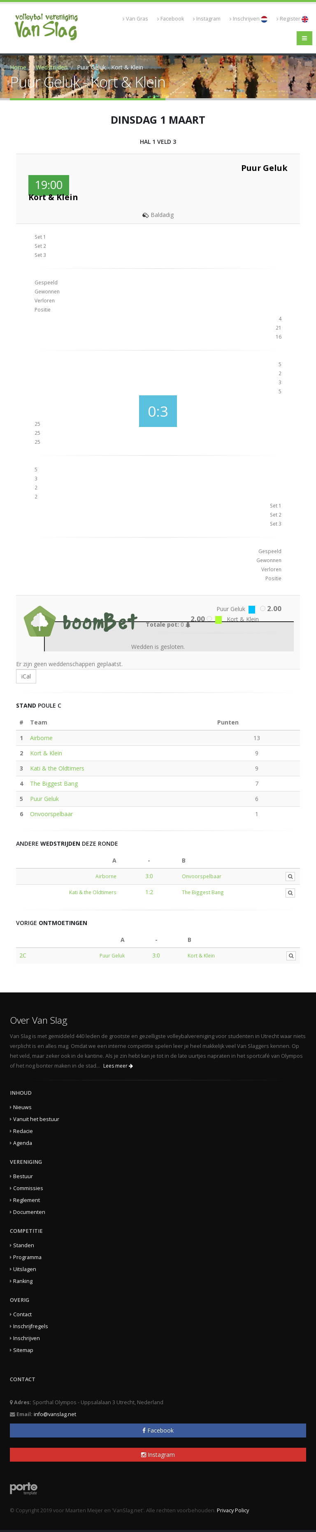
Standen (23, 1245)
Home (18, 67)
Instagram (207, 18)
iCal (26, 676)
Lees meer (118, 1065)
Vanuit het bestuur (36, 1119)
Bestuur (23, 1176)
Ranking (23, 1281)
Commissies (28, 1188)
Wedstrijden (51, 67)
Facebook (170, 18)
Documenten (29, 1212)
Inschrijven (248, 19)
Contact (22, 1314)
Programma (27, 1257)
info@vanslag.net (55, 1414)
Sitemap (23, 1350)
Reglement (26, 1200)
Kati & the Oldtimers (57, 768)
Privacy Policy (233, 1510)
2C (22, 955)
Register (292, 19)
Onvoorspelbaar (51, 814)
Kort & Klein (46, 753)
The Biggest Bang (54, 783)
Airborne (41, 738)
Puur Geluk (44, 799)
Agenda (22, 1143)
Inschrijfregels (30, 1326)
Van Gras (135, 18)
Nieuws (22, 1107)
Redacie (23, 1131)
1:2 (149, 892)
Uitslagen (24, 1269)
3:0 (149, 876)
